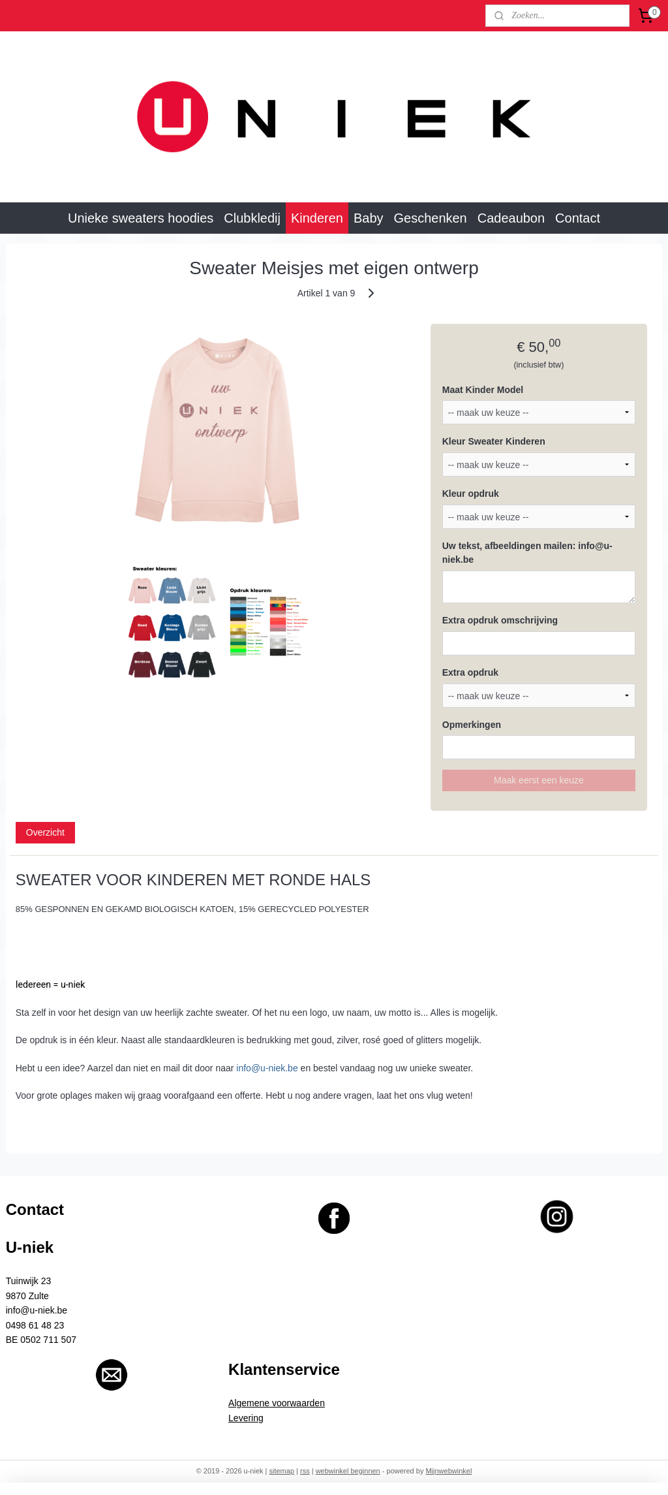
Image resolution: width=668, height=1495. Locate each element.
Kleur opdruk (470, 493)
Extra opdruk (470, 672)
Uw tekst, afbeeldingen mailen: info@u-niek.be (527, 553)
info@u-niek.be (266, 1067)
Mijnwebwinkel (448, 1471)
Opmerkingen (471, 724)
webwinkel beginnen (348, 1471)
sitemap (282, 1471)
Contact (577, 218)
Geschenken (430, 218)
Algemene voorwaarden (276, 1403)
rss (305, 1471)
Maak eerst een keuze (539, 780)
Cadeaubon (511, 218)
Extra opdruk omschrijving (500, 619)
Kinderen (317, 218)
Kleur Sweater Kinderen (493, 441)
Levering (246, 1418)
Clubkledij (252, 218)
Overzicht (45, 832)
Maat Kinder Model (482, 389)
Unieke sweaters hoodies (140, 218)
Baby (369, 218)
